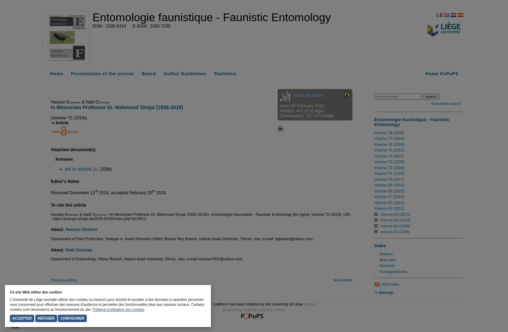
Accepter (22, 318)
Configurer (72, 318)
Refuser (46, 318)
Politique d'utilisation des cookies (118, 310)
